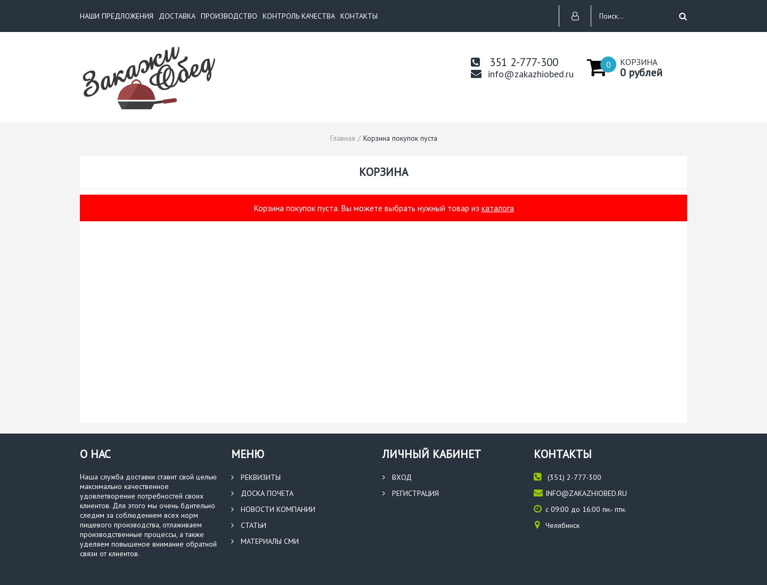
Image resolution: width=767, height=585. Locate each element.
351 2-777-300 (514, 62)
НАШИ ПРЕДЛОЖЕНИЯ (116, 16)
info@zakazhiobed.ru (522, 73)
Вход (397, 477)
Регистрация (410, 493)
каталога (498, 208)
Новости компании (273, 509)
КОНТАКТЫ (359, 16)
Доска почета (262, 493)
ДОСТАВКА (177, 16)
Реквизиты (256, 477)
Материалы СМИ (265, 541)
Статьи (248, 525)
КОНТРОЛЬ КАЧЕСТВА (299, 16)
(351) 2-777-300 (567, 477)
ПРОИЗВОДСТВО (229, 16)
